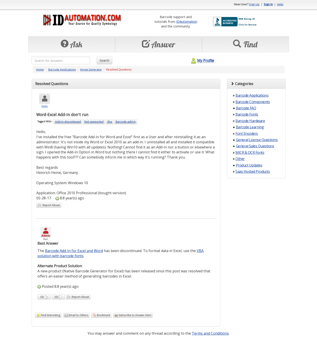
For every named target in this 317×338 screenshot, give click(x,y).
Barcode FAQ (246, 108)
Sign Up (254, 4)
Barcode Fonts (246, 114)
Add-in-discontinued (68, 121)
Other (240, 158)
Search (104, 60)
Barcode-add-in (126, 121)
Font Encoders (246, 133)
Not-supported (94, 121)
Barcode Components (252, 101)
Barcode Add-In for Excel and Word (74, 250)
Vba (109, 121)
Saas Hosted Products (252, 171)
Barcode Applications (62, 69)
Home (40, 69)
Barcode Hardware (250, 120)
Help (280, 4)
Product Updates (249, 165)
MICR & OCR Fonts (249, 152)
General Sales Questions (255, 146)
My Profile (202, 60)
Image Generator (91, 69)
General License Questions (257, 139)
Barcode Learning (250, 127)
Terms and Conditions (210, 333)
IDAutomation (186, 21)
